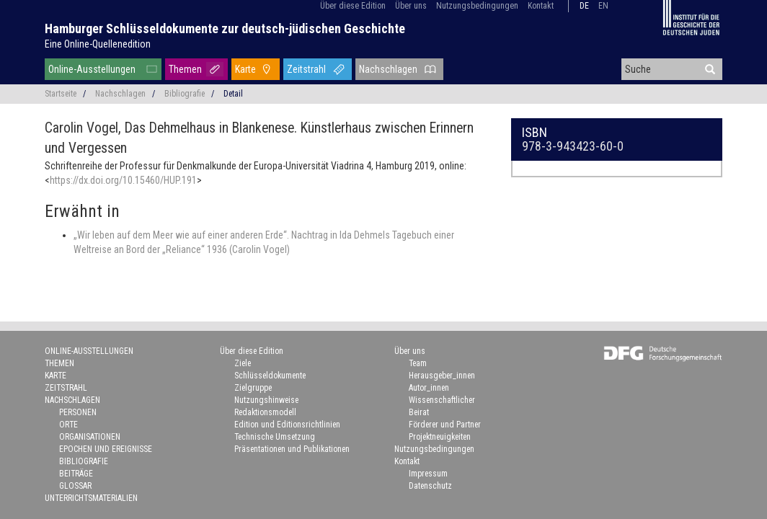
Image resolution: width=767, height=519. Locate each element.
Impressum (428, 474)
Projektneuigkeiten (440, 437)
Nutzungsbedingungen (477, 6)
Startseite (60, 94)
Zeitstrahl (306, 69)
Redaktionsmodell (265, 412)
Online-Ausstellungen (92, 69)
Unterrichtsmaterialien (91, 498)
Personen (78, 412)
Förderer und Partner (445, 425)
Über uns (411, 6)
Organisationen (89, 437)
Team (418, 363)
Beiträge (76, 474)
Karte (245, 69)
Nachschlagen (388, 69)
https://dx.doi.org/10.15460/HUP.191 (123, 180)
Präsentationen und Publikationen (292, 449)
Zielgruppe (253, 388)
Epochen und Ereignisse (105, 449)
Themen (185, 69)
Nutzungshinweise (266, 400)
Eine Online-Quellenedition (98, 44)
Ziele (242, 363)
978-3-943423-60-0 (573, 146)
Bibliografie (184, 94)
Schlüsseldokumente (270, 376)
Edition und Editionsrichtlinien (287, 425)
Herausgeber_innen (442, 376)
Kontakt (541, 6)
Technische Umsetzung (274, 437)
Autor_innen (429, 388)
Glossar (75, 486)
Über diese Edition (353, 6)
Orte (68, 425)
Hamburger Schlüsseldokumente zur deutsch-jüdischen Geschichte (225, 28)
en (603, 6)
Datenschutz (430, 486)
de (584, 6)
